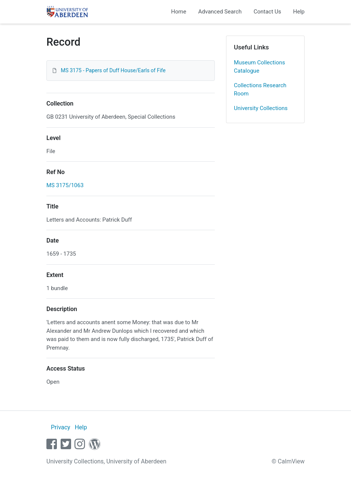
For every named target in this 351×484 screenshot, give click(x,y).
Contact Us (267, 11)
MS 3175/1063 (64, 185)
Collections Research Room (260, 89)
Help (299, 11)
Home (178, 11)
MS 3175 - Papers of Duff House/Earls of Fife (113, 70)
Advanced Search (220, 11)
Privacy (60, 427)
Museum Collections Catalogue (259, 66)
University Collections (261, 108)
